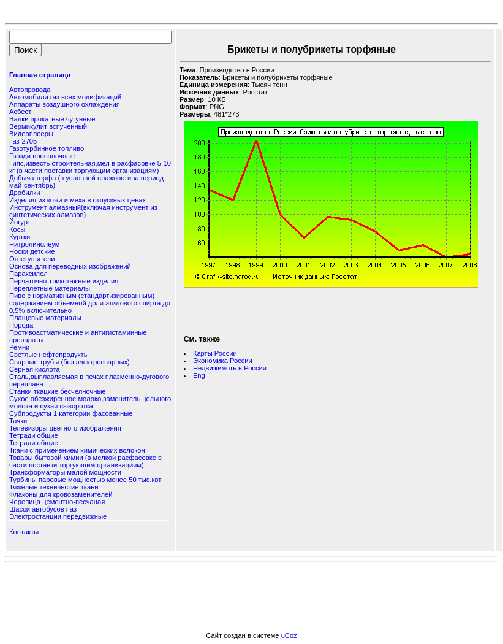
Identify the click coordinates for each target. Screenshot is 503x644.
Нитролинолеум (34, 244)
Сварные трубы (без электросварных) (69, 362)
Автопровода (29, 89)
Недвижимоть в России (230, 368)
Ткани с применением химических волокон (77, 450)
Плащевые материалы (45, 317)
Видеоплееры (31, 133)
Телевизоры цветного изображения (65, 428)
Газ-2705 (23, 141)
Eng (199, 375)
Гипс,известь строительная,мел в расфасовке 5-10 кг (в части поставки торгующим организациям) (90, 166)
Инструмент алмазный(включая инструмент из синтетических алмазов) (83, 211)
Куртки (19, 236)
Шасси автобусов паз (43, 509)
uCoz (289, 635)
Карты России (215, 353)
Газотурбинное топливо (46, 148)
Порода (21, 325)
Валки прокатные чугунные (52, 119)
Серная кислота (34, 369)
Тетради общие (33, 435)
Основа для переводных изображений (70, 266)
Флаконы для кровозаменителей (60, 494)
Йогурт (20, 222)
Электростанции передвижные (58, 516)
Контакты (24, 531)
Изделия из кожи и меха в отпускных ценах (77, 200)
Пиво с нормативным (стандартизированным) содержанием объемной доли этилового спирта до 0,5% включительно (89, 303)
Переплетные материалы (49, 288)
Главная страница (39, 75)
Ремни (19, 347)
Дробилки (24, 192)
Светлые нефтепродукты (49, 354)
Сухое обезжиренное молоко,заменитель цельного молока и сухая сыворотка (90, 402)
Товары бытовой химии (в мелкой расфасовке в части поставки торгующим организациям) (85, 461)
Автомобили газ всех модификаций (65, 97)
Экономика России (222, 360)
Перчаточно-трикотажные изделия (63, 281)
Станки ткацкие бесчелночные (57, 391)
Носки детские (32, 251)
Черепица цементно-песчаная (57, 501)
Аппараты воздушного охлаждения (64, 104)
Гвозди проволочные (42, 155)
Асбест (20, 111)
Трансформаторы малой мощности (65, 472)
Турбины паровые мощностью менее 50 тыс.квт (85, 479)
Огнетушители (32, 259)
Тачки (18, 420)
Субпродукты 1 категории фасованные (70, 413)
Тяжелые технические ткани (54, 487)
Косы (17, 229)
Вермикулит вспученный (48, 126)
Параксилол (28, 273)
